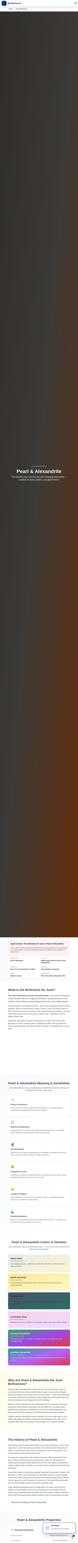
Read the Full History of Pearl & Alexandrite (29, 1502)
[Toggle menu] (74, 3)
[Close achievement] (73, 1528)
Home (10, 9)
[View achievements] (72, 1537)
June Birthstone (21, 9)
